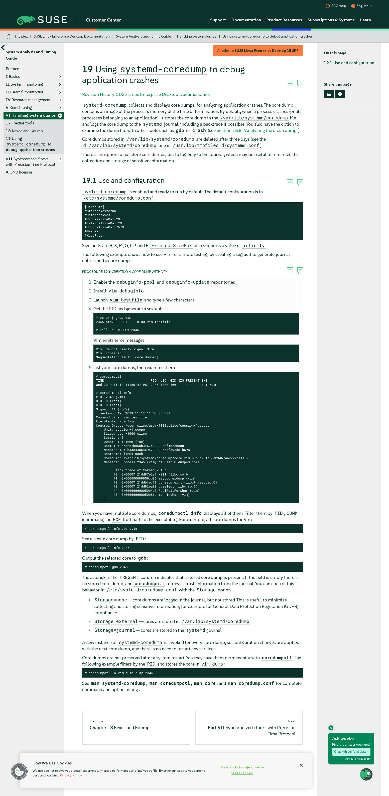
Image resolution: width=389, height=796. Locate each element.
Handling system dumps (196, 36)
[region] (166, 770)
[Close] (301, 765)
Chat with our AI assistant (351, 751)
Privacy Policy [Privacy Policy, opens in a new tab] (71, 775)
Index (23, 36)
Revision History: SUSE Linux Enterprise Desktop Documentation (146, 94)
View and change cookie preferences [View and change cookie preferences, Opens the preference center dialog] (241, 770)
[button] (19, 771)
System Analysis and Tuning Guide (143, 36)
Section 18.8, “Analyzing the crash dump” (257, 130)
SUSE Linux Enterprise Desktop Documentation (72, 36)
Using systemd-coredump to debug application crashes (268, 36)
